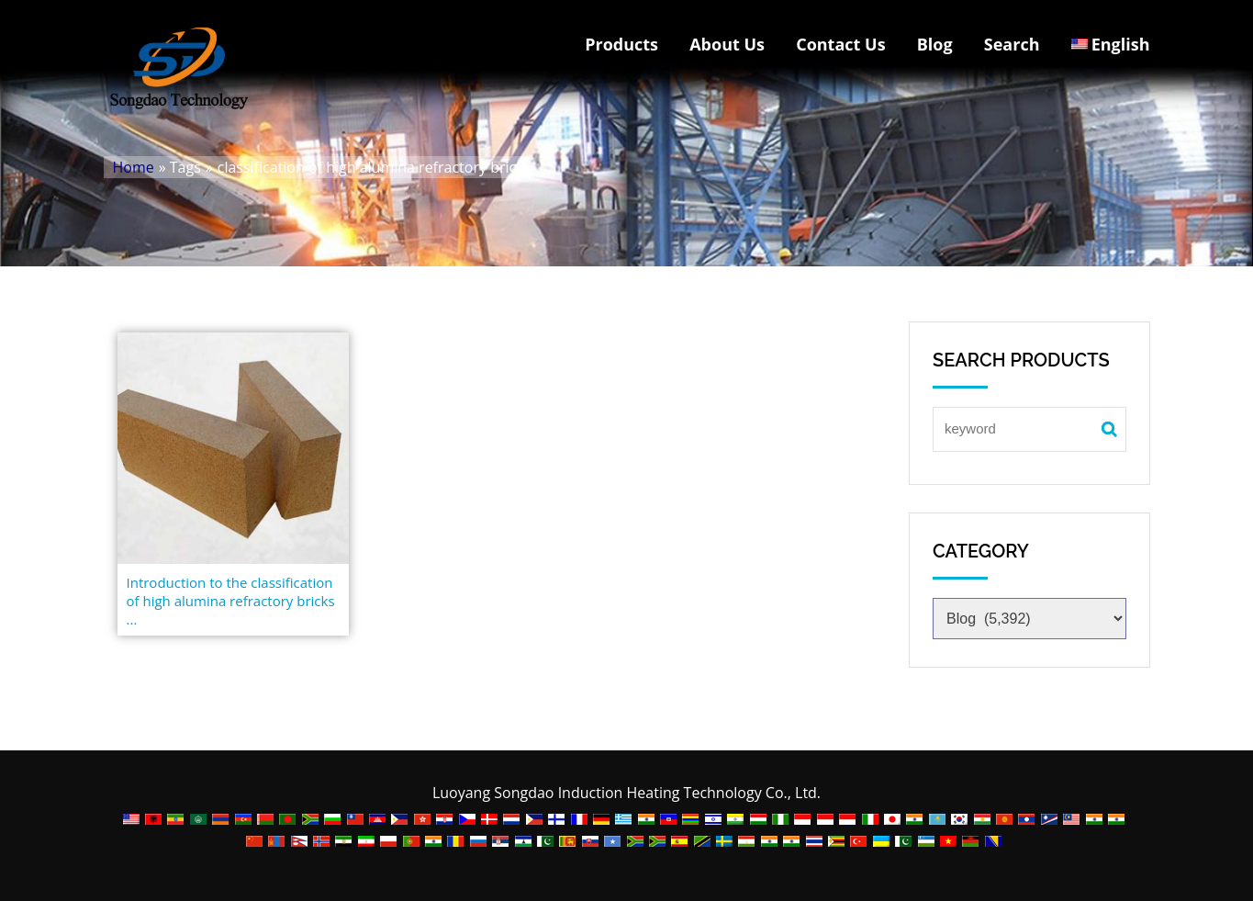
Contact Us (840, 44)
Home (133, 167)
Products (621, 44)
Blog (935, 44)
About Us (727, 44)
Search (1012, 44)
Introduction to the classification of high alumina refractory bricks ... (231, 600)
